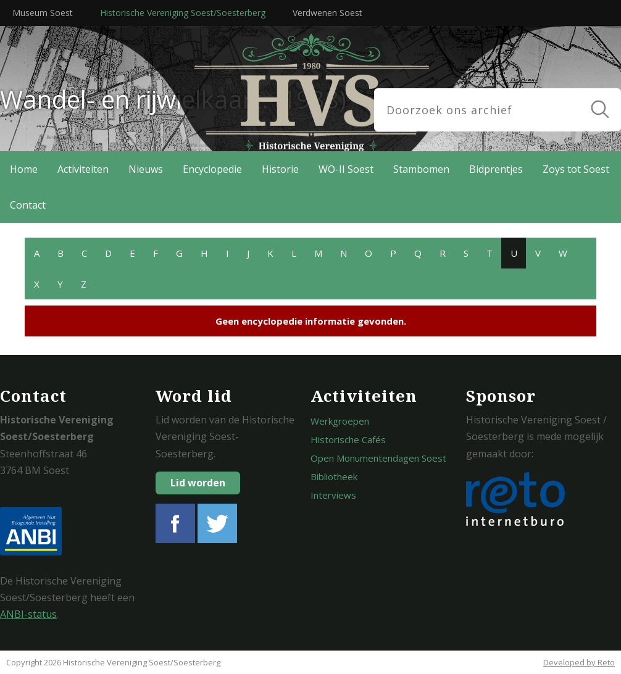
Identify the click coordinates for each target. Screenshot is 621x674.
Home (24, 169)
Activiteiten (83, 169)
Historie (280, 169)
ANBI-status (28, 614)
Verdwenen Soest (327, 13)
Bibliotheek (333, 476)
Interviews (333, 495)
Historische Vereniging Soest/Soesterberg (182, 13)
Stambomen (421, 169)
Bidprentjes (496, 169)
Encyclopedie (212, 169)
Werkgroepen (339, 421)
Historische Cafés (348, 439)
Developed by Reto (579, 662)
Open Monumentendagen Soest (378, 458)
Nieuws (145, 169)
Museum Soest (42, 13)
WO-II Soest (346, 169)
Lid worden (197, 482)
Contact (28, 205)
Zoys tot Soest (576, 169)
